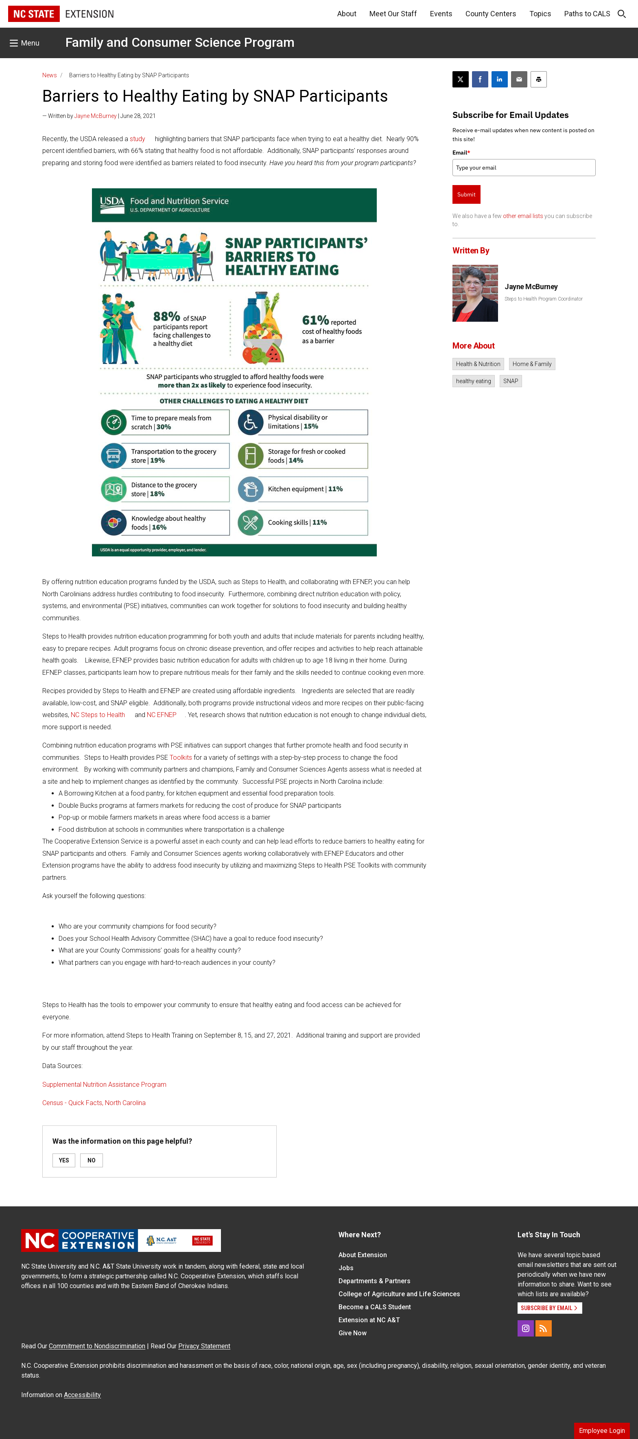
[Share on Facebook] (480, 79)
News (49, 75)
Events (441, 13)
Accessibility (82, 1395)
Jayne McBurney (95, 116)
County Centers (490, 13)
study (137, 139)
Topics (540, 13)
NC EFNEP (162, 715)
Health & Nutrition (478, 364)
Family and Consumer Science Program (180, 42)
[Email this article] (519, 79)
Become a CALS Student (375, 1307)
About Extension (363, 1255)
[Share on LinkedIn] (500, 79)
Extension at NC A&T (369, 1320)
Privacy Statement (204, 1346)
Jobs (346, 1268)
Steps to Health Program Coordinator (544, 299)
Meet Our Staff (393, 13)
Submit (466, 194)
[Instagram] (526, 1328)
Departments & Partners (375, 1281)
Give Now (353, 1333)
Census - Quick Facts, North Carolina (94, 1103)
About (346, 13)
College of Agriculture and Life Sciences (399, 1294)
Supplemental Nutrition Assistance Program (104, 1084)
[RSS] (543, 1328)
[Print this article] (539, 79)
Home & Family (532, 364)
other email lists (523, 216)
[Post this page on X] (460, 79)
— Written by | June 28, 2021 (99, 116)
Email (461, 152)
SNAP (510, 381)
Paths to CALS (587, 13)
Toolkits (181, 757)
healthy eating (473, 381)
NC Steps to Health (98, 715)
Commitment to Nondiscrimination (97, 1346)
